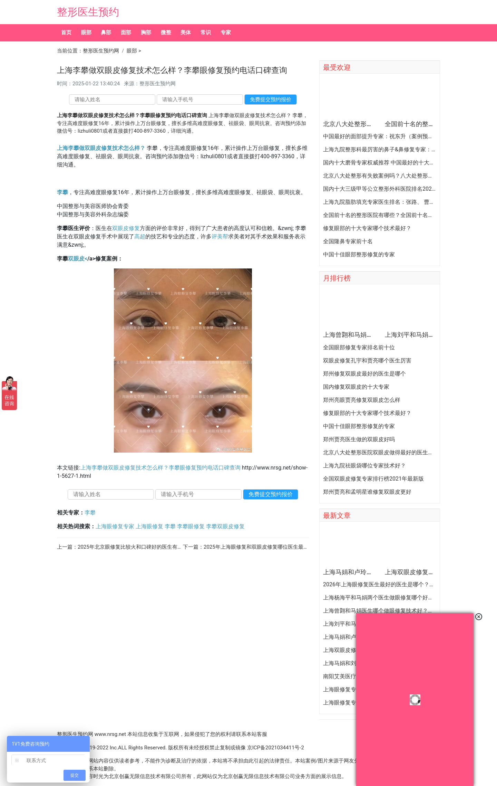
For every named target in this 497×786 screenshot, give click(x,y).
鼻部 (106, 32)
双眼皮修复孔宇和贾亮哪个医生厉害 (367, 360)
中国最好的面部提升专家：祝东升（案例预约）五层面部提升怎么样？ (379, 136)
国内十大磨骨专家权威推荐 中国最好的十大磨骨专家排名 (379, 162)
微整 (166, 32)
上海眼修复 (149, 526)
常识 (206, 32)
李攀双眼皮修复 (225, 526)
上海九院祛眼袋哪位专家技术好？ (364, 465)
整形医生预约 (88, 12)
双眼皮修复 (126, 228)
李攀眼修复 (191, 526)
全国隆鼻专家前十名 (348, 241)
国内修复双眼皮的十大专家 (356, 387)
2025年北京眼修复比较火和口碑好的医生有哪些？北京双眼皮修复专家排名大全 (169, 547)
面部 (126, 32)
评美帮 (220, 236)
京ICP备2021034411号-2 (275, 748)
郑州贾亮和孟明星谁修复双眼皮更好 (367, 492)
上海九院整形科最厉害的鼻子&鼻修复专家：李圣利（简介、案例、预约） (379, 149)
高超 (139, 236)
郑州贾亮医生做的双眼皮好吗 (359, 439)
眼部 (86, 32)
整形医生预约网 (101, 51)
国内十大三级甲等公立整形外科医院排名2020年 (379, 189)
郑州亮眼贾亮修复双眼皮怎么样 (361, 400)
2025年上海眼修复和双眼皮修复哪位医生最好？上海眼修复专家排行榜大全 (290, 547)
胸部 (146, 32)
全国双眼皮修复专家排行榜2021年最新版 (373, 479)
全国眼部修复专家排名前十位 (359, 347)
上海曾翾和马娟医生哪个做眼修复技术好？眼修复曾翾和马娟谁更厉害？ (379, 611)
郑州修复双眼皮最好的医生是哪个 (364, 374)
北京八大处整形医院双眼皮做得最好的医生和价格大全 (379, 452)
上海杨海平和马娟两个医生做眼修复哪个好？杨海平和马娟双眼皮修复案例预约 (379, 597)
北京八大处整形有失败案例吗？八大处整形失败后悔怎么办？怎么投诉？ (379, 176)
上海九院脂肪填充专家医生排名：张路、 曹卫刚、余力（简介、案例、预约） (379, 202)
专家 (226, 32)
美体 (186, 32)
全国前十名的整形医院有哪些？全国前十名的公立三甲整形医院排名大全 (379, 215)
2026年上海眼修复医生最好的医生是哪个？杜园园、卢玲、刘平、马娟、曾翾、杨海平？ (379, 584)
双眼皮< (77, 258)
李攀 (62, 192)
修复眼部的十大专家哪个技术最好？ (367, 228)
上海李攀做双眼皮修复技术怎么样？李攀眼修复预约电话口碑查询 (160, 467)
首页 (66, 32)
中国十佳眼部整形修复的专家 (359, 254)
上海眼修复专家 (115, 526)
